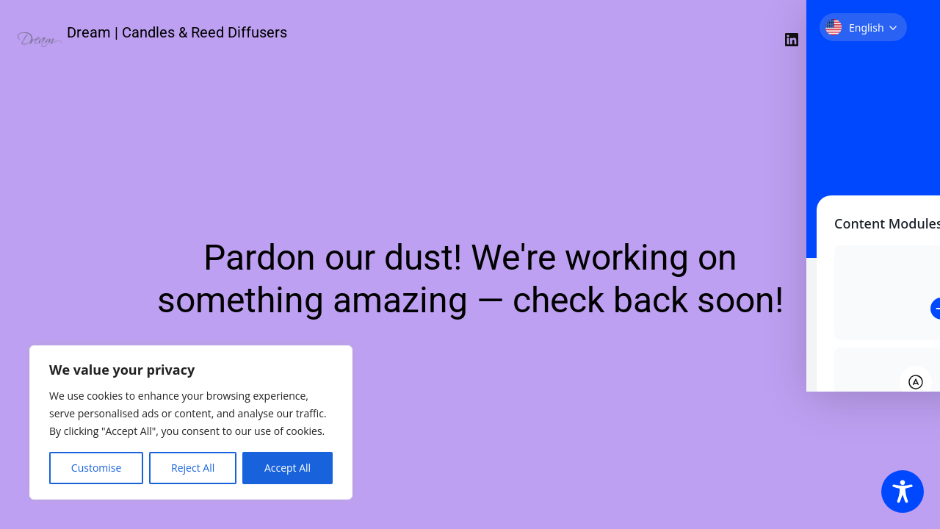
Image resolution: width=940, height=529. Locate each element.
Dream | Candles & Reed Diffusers (177, 32)
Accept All (287, 468)
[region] (190, 422)
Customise (96, 468)
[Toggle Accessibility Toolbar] (902, 491)
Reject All (192, 468)
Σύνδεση (890, 40)
